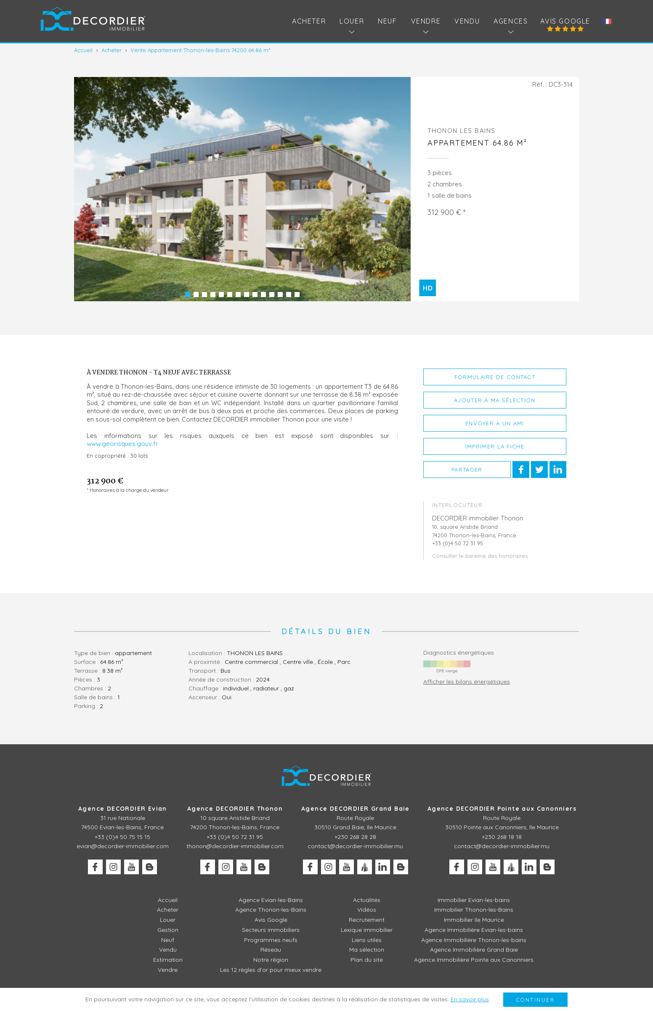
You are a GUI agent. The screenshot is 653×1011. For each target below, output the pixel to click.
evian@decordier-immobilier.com (123, 846)
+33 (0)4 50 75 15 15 (122, 837)
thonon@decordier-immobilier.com (235, 846)
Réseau (270, 949)
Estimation (168, 959)
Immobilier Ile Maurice (474, 919)
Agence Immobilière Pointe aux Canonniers (474, 959)
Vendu (467, 21)
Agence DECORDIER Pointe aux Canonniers (501, 808)
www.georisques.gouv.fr (122, 444)
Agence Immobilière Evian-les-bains (474, 930)
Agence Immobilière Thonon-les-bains (473, 940)
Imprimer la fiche (494, 446)
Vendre (168, 970)
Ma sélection (366, 949)
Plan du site (366, 959)
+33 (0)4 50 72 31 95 (235, 837)
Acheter (309, 21)
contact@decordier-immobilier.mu (355, 846)
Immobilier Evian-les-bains (474, 900)
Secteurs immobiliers (271, 930)
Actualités (366, 900)
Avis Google (565, 21)
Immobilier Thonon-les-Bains (473, 909)
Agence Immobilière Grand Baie (474, 949)
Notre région (270, 959)
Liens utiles (367, 940)
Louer (167, 919)
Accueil (168, 900)
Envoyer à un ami (494, 423)
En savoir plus (470, 999)
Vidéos (366, 909)
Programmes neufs (270, 940)
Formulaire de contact (494, 377)
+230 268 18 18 (502, 837)
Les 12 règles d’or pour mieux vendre (270, 970)
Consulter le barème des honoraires (480, 555)
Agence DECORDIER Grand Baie (355, 808)
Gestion (167, 930)
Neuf (387, 21)
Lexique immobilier (367, 930)
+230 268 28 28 (355, 837)
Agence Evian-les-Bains (271, 900)
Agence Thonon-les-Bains (270, 909)
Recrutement (367, 919)
